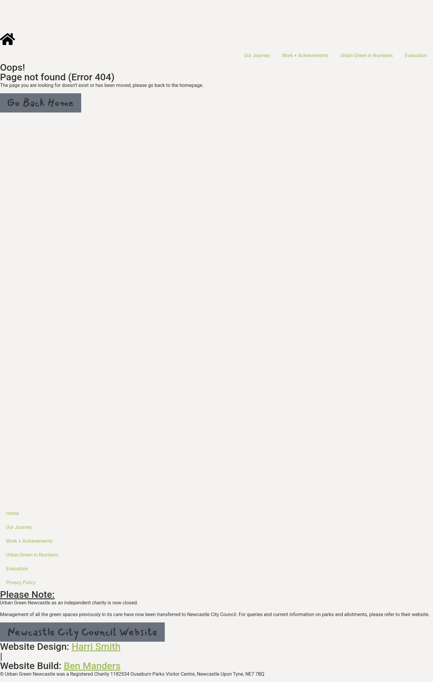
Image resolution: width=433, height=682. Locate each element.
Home (12, 513)
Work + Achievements (305, 55)
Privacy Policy (21, 582)
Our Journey (257, 55)
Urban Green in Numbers (366, 55)
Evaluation (416, 55)
